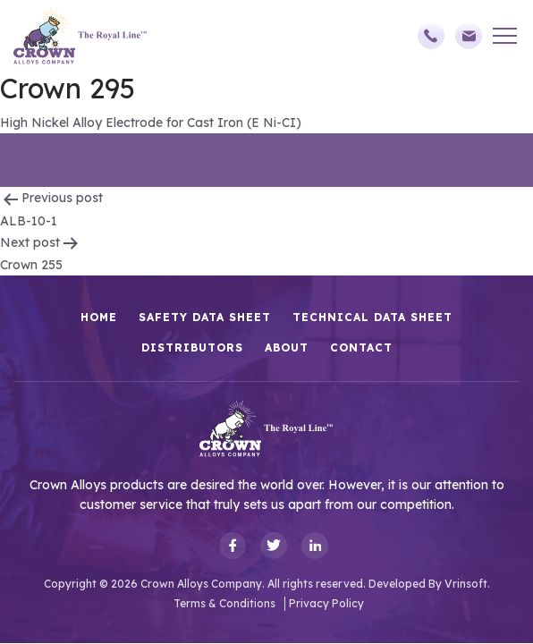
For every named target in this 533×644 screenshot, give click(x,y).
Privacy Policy (326, 603)
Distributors (192, 347)
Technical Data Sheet (372, 317)
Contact (361, 347)
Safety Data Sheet (205, 317)
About (287, 347)
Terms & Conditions (224, 603)
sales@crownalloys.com (468, 35)
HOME (98, 317)
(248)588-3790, (431, 35)
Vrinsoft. (467, 583)
